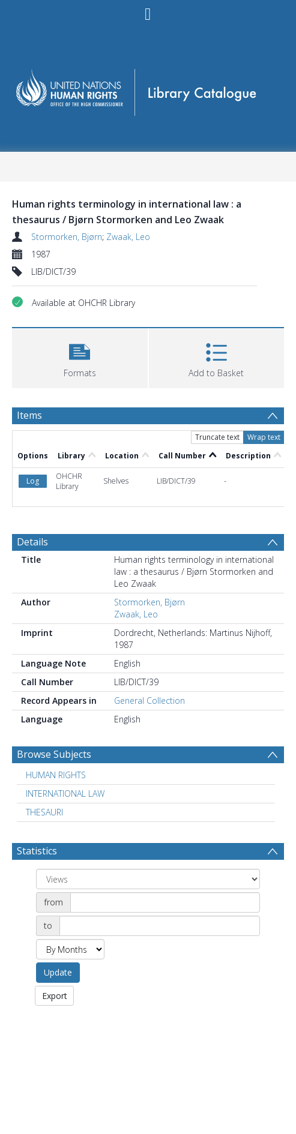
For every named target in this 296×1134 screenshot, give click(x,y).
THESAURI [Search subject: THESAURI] (44, 812)
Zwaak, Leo (128, 236)
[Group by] (148, 879)
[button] (80, 356)
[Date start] (165, 902)
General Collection (149, 700)
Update (58, 972)
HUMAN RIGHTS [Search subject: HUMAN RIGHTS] (56, 775)
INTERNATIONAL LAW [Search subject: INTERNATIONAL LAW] (65, 793)
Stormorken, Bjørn (66, 236)
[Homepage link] (148, 88)
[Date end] (159, 926)
